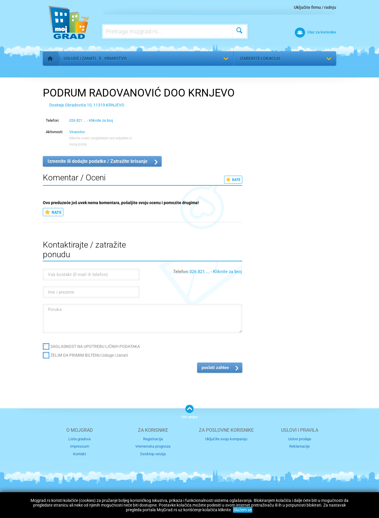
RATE (233, 179)
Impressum (79, 446)
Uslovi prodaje (299, 439)
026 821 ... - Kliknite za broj (91, 120)
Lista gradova (79, 439)
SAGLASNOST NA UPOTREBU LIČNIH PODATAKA (95, 346)
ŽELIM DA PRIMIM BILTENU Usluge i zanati (89, 355)
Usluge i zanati (80, 58)
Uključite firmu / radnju (315, 7)
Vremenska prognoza (152, 446)
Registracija (153, 439)
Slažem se (243, 509)
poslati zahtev (215, 367)
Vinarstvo (115, 58)
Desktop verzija (153, 454)
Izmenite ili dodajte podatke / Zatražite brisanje (98, 161)
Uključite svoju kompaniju (226, 439)
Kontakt (79, 454)
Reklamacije (299, 446)
